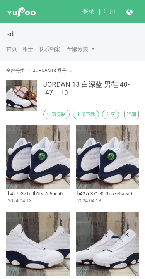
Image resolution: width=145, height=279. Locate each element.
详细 (131, 114)
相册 (27, 49)
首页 (11, 49)
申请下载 (86, 114)
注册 (109, 11)
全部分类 (77, 49)
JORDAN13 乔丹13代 (53, 70)
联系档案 (49, 49)
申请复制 (56, 114)
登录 (88, 11)
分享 (110, 114)
